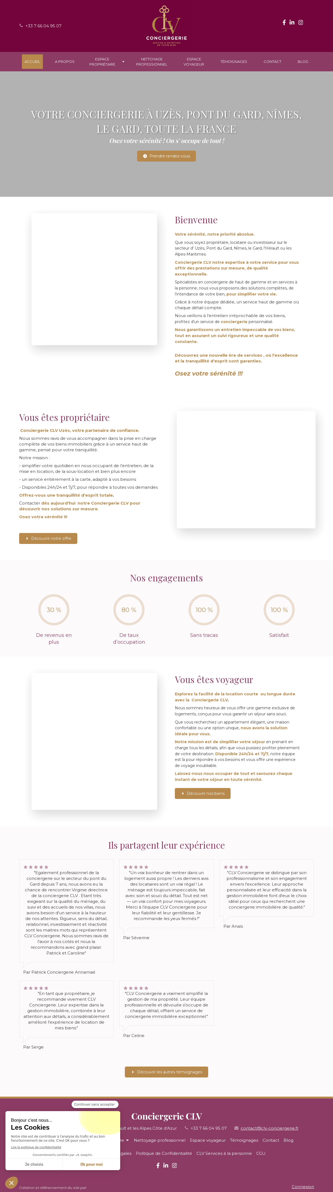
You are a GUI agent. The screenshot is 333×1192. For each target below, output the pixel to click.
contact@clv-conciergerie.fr (270, 1128)
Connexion (303, 1186)
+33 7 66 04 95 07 (43, 25)
